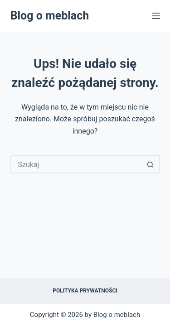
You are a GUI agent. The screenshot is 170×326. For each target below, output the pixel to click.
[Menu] (156, 16)
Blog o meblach (49, 15)
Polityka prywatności (85, 291)
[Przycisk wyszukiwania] (151, 164)
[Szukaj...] (76, 164)
